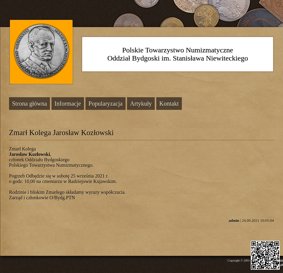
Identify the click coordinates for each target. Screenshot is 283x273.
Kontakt (169, 103)
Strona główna (29, 103)
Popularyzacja (106, 103)
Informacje (67, 103)
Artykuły (141, 103)
